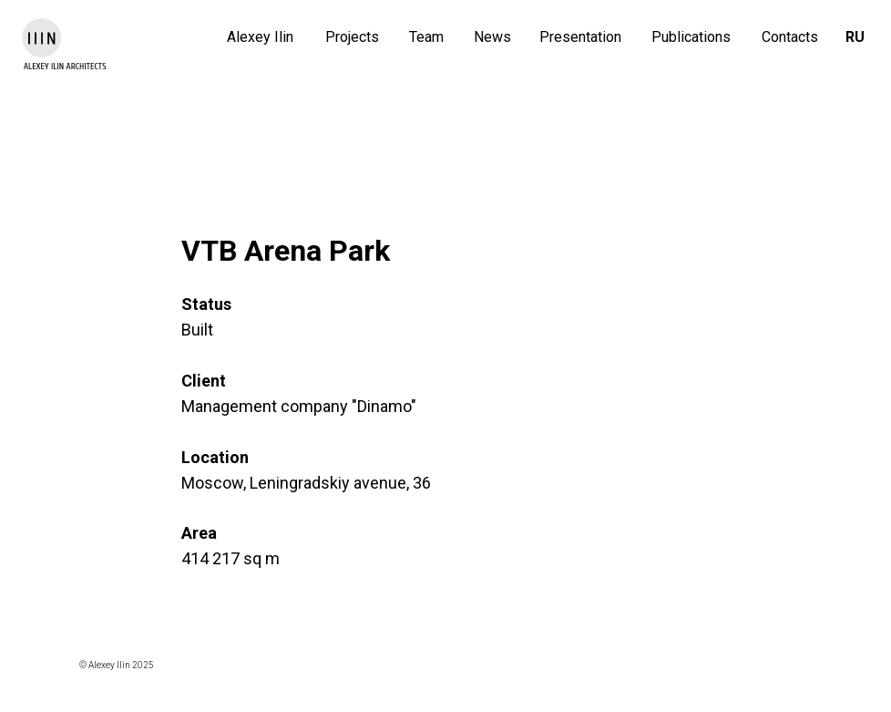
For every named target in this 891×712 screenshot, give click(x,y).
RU (855, 37)
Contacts (790, 37)
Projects (352, 37)
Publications (691, 37)
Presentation (580, 37)
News (492, 37)
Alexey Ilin (260, 37)
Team (426, 37)
